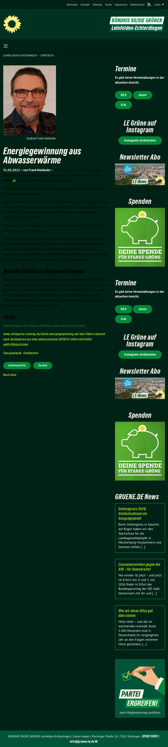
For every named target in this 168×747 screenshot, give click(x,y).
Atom (142, 95)
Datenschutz (137, 4)
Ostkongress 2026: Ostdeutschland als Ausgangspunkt (132, 514)
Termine (125, 69)
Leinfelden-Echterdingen (20, 55)
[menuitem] (72, 4)
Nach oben (9, 375)
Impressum (121, 4)
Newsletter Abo (140, 157)
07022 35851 (150, 736)
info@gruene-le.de (82, 741)
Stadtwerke (30, 353)
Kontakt (85, 4)
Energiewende (12, 353)
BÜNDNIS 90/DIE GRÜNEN (137, 20)
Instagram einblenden (140, 140)
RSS (124, 95)
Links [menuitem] (157, 4)
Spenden (140, 201)
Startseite (72, 4)
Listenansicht (17, 365)
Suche (108, 4)
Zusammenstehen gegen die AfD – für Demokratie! (139, 567)
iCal (123, 104)
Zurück (42, 365)
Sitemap (97, 4)
